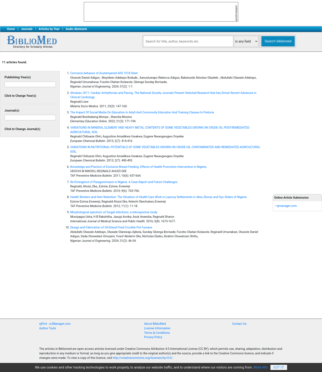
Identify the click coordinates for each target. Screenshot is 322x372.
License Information (157, 328)
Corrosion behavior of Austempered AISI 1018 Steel (104, 73)
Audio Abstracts (76, 29)
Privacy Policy (153, 337)
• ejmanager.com (286, 206)
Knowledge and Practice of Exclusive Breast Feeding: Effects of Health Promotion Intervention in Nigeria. (138, 167)
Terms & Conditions (157, 333)
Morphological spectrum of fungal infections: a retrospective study (113, 212)
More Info (261, 367)
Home (11, 29)
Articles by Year (49, 29)
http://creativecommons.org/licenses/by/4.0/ (142, 358)
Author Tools (47, 328)
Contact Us (239, 324)
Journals (26, 29)
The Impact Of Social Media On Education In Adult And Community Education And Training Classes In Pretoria (142, 112)
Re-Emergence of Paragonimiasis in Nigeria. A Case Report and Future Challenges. (124, 182)
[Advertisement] (297, 123)
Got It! (278, 367)
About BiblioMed (155, 324)
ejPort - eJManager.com (55, 324)
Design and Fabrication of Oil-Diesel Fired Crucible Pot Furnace (111, 227)
